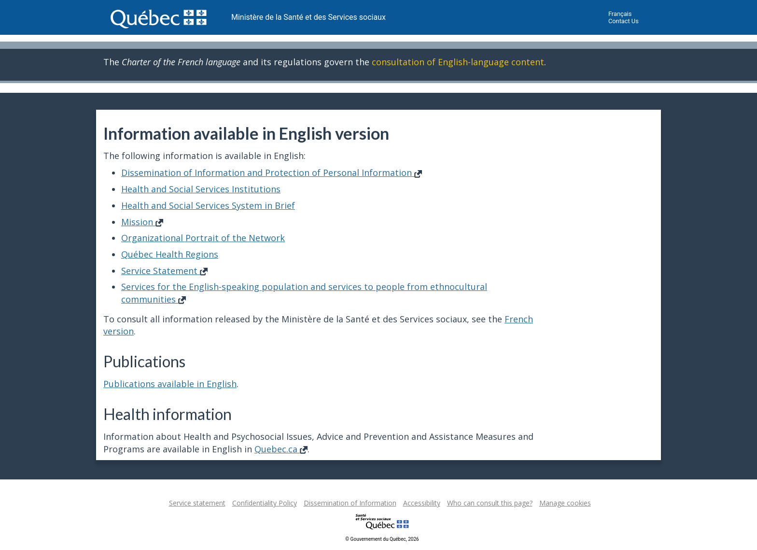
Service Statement (164, 270)
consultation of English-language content (458, 62)
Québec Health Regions (169, 254)
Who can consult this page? (490, 502)
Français (619, 13)
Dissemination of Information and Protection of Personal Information (271, 172)
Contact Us (623, 21)
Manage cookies (565, 502)
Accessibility (421, 502)
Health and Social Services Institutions (200, 189)
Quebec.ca (281, 449)
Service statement (197, 502)
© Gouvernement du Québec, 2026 (382, 539)
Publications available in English (170, 384)
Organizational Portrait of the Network (203, 238)
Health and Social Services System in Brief (208, 205)
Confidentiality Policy (264, 502)
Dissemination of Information (350, 502)
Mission (142, 222)
